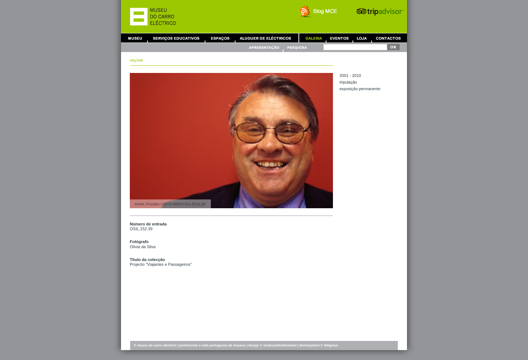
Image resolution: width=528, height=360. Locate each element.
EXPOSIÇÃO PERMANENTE (360, 89)
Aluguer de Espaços (220, 38)
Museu (136, 38)
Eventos (339, 38)
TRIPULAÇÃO (348, 82)
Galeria (313, 38)
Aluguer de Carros (265, 38)
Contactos (388, 38)
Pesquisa (297, 47)
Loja (362, 38)
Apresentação (265, 47)
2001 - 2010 (350, 75)
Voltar (136, 60)
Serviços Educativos (176, 38)
